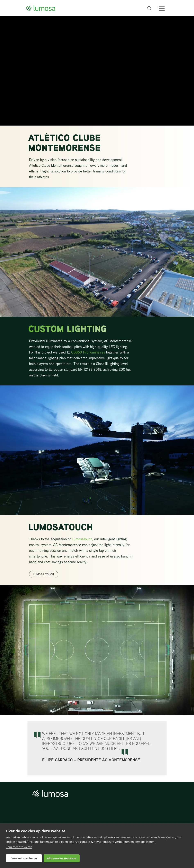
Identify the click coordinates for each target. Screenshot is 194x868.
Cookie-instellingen (24, 858)
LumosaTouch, (82, 538)
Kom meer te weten (19, 847)
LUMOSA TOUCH (43, 574)
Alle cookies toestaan (61, 858)
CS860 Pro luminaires (88, 352)
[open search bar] (149, 8)
